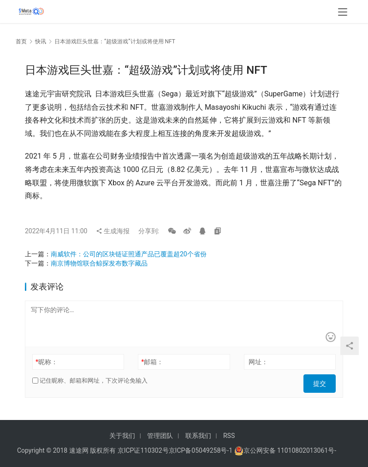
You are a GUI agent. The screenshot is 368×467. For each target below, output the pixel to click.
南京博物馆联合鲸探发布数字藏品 (99, 263)
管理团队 (160, 435)
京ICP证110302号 (143, 450)
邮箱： (152, 362)
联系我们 (198, 435)
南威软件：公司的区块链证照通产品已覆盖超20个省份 (129, 254)
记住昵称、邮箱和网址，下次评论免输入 (90, 380)
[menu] (342, 14)
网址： (258, 362)
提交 (322, 381)
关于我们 (122, 435)
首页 (21, 41)
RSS (229, 435)
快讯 (40, 41)
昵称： (47, 362)
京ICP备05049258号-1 (201, 450)
